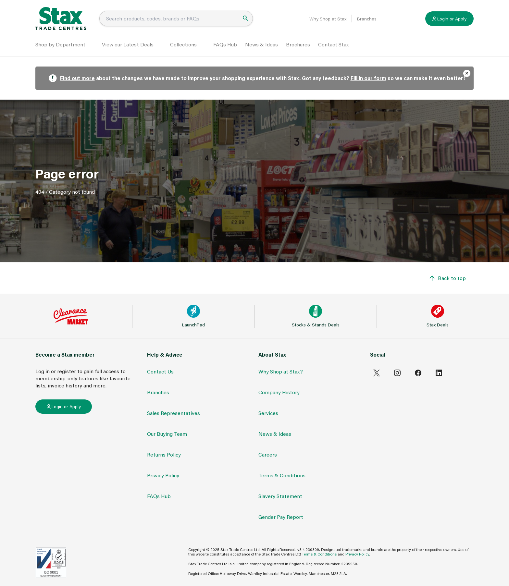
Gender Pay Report (280, 516)
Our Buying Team (167, 433)
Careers (267, 454)
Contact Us (160, 371)
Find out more (77, 78)
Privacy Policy (163, 475)
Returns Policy (164, 454)
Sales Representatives (173, 412)
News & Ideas (261, 44)
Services (268, 412)
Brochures (298, 44)
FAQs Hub (225, 44)
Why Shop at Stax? (280, 371)
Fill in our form (368, 78)
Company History (279, 392)
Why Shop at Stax (327, 18)
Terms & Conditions (281, 475)
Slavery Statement (280, 496)
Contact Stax (333, 44)
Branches (367, 18)
